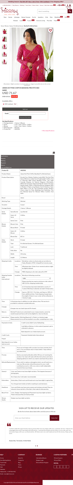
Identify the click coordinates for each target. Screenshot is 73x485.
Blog (19, 462)
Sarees (10, 17)
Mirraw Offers (57, 460)
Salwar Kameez (25, 17)
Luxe (22, 20)
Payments (3, 163)
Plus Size (49, 20)
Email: (7, 113)
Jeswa (22, 198)
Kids (46, 17)
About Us (20, 458)
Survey (41, 5)
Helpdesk (2, 469)
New (5, 17)
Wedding (58, 17)
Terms (19, 465)
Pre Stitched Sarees (26, 243)
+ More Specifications (48, 130)
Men (51, 17)
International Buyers (41, 458)
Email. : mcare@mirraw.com (7, 474)
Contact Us (21, 460)
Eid (67, 17)
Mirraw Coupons (58, 458)
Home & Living (40, 20)
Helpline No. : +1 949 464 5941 (8, 471)
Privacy (20, 467)
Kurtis (34, 17)
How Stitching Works (5, 460)
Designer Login (40, 460)
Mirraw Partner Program (42, 462)
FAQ (1, 467)
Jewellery (40, 17)
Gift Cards (60, 5)
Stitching (3, 160)
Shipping (3, 158)
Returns (3, 165)
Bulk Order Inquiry (48, 5)
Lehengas (16, 17)
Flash (57, 20)
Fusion (30, 20)
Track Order (28, 5)
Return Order (35, 5)
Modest (15, 20)
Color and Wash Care (6, 167)
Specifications (4, 156)
